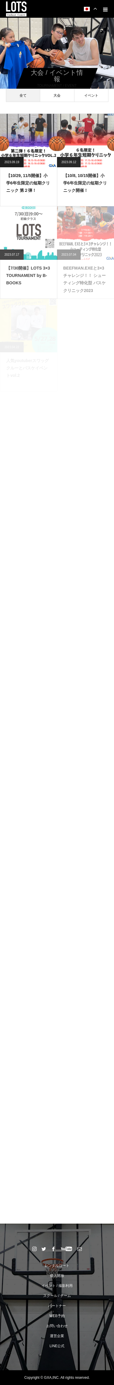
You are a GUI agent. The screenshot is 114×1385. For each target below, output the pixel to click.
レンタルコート (57, 1266)
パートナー (57, 1306)
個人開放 (57, 1276)
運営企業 (57, 1336)
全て (23, 95)
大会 (57, 95)
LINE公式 (57, 1346)
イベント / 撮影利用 (57, 1286)
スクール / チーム (57, 1296)
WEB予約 (56, 1316)
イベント (91, 95)
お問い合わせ (57, 1326)
